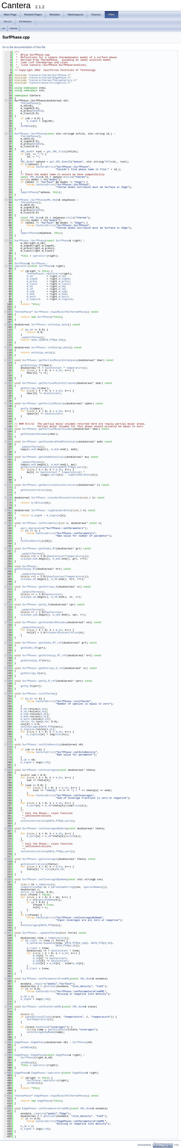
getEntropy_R (30, 388)
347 (8, 933)
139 (8, 403)
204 (8, 569)
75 (8, 240)
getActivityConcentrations (40, 467)
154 (8, 441)
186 (8, 523)
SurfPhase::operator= (42, 1080)
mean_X (36, 340)
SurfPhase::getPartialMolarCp (43, 403)
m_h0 (30, 286)
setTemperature (37, 1019)
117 (8, 347)
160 (8, 457)
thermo (14, 28)
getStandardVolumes (34, 434)
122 (8, 360)
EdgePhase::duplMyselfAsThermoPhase (60, 1095)
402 (8, 1073)
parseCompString (62, 887)
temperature (74, 368)
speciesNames (92, 887)
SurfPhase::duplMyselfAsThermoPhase (60, 312)
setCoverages (30, 726)
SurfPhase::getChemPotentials (43, 457)
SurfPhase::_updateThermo (40, 933)
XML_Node (27, 151)
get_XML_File (56, 151)
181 (8, 510)
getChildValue (58, 1029)
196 (8, 548)
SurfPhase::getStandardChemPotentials (49, 441)
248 (8, 681)
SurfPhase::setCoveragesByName (44, 879)
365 (8, 978)
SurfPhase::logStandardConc (51, 510)
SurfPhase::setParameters (40, 523)
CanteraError (45, 167)
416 (8, 1108)
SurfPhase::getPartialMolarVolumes (47, 429)
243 (8, 668)
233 (8, 642)
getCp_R (26, 408)
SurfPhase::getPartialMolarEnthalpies (49, 360)
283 (8, 770)
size (42, 503)
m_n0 (30, 276)
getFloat (49, 986)
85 (8, 266)
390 (8, 1042)
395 (8, 1055)
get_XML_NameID (60, 161)
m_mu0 (30, 294)
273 (8, 744)
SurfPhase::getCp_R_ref (39, 681)
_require (39, 984)
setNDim (26, 126)
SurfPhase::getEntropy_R (39, 586)
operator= (39, 256)
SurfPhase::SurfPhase (29, 133)
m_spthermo (34, 943)
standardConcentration (63, 632)
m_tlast (32, 284)
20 (8, 100)
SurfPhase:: (39, 263)
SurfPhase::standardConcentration (55, 497)
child (68, 177)
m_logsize (33, 299)
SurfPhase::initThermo (38, 693)
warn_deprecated (32, 528)
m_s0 (30, 289)
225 (8, 622)
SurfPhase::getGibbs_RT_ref (42, 642)
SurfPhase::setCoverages (39, 770)
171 (8, 485)
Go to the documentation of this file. (24, 47)
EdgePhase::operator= (46, 1073)
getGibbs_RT (29, 648)
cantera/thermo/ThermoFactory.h (53, 80)
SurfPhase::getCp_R (36, 604)
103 (8, 312)
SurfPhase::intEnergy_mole (50, 347)
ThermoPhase (29, 103)
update (49, 943)
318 (8, 859)
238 (8, 655)
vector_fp (27, 721)
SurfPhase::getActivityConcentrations (49, 485)
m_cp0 (30, 291)
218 (8, 604)
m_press (32, 281)
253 (8, 693)
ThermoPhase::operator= (43, 273)
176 (8, 497)
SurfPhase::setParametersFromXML (46, 978)
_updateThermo (30, 337)
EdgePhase (62, 1055)
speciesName (45, 900)
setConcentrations (34, 821)
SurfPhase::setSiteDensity (41, 744)
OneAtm (37, 111)
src (3, 28)
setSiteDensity (31, 541)
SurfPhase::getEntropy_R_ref (42, 668)
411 (8, 1095)
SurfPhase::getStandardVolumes (44, 622)
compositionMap (31, 887)
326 (8, 879)
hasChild (42, 1027)
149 (8, 429)
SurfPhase (62, 240)
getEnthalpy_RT (31, 365)
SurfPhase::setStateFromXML (42, 1006)
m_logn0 (32, 121)
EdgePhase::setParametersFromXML (46, 1108)
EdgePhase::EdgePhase (29, 1042)
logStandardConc (79, 475)
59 (8, 200)
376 (8, 1006)
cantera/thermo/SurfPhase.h (50, 75)
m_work (31, 296)
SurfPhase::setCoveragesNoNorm (44, 828)
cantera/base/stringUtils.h (50, 83)
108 (8, 324)
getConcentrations (34, 490)
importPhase (29, 192)
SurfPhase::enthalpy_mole (49, 324)
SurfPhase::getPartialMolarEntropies (49, 383)
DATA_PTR (48, 340)
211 (8, 586)
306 (8, 828)
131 (8, 383)
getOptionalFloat (39, 1017)
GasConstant (53, 368)
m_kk (59, 370)
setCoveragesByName (40, 1032)
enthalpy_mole (41, 352)
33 (8, 133)
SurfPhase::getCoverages (39, 859)
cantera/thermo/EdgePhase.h (50, 77)
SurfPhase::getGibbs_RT (39, 548)
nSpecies (45, 884)
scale (24, 558)
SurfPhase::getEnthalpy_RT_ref (44, 655)
